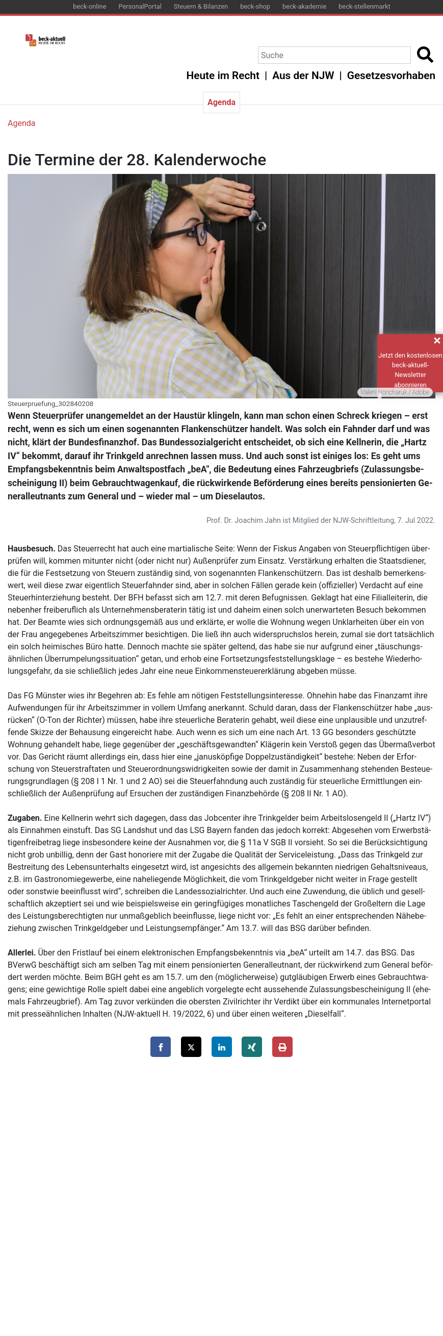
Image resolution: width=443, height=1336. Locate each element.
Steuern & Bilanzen (201, 6)
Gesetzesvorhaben (391, 75)
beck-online (89, 6)
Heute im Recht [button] (223, 75)
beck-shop (255, 6)
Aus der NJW (303, 75)
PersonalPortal (139, 6)
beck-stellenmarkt (364, 6)
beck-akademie (304, 6)
